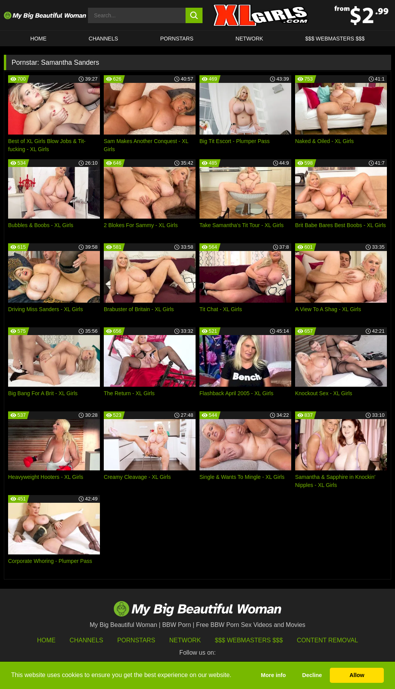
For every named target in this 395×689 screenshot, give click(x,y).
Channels (86, 640)
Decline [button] (312, 675)
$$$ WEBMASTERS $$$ (335, 38)
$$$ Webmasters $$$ (249, 640)
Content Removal (327, 640)
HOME (38, 38)
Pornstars (176, 38)
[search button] (194, 15)
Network (249, 38)
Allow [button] (356, 675)
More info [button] (273, 675)
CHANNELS (103, 38)
